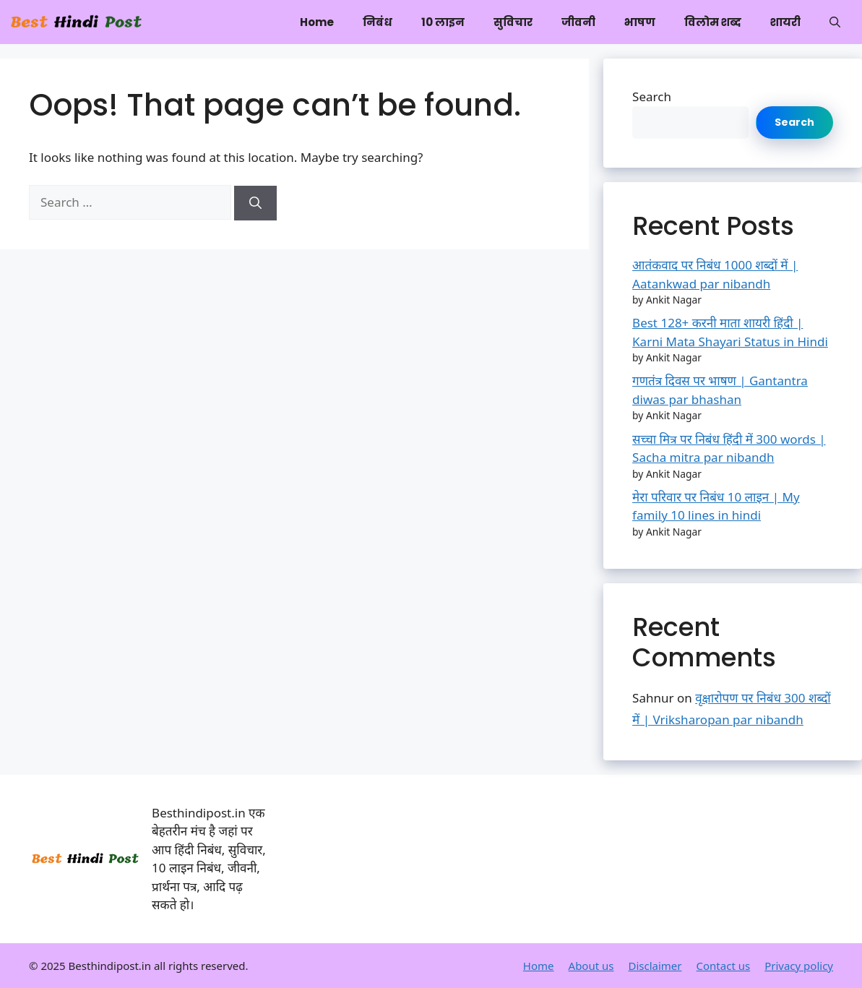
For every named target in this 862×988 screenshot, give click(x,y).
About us (591, 965)
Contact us (724, 965)
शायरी (785, 22)
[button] (835, 22)
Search (651, 96)
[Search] (255, 203)
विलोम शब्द (712, 22)
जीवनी (578, 22)
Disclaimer (654, 965)
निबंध (377, 22)
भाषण (639, 22)
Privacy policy (798, 965)
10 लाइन (443, 22)
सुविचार (513, 22)
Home (317, 22)
